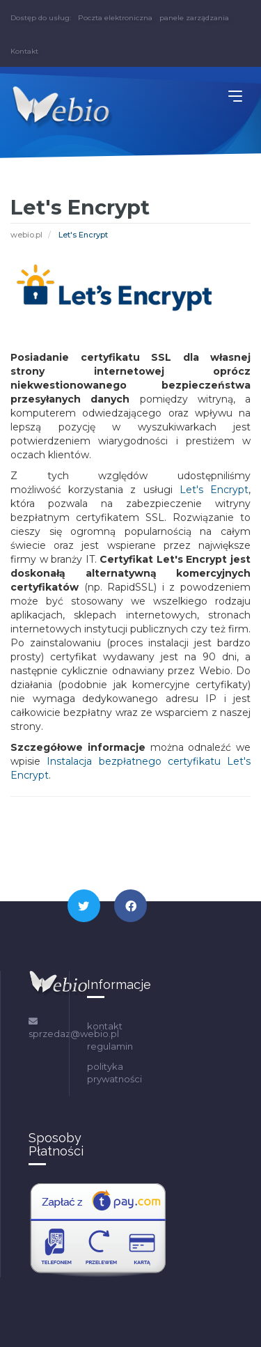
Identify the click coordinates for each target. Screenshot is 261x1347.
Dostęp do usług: (40, 17)
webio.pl (26, 235)
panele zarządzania (194, 17)
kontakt (104, 1025)
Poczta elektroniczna (115, 17)
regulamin (110, 1046)
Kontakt (24, 51)
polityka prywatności (114, 1073)
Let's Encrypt (214, 489)
